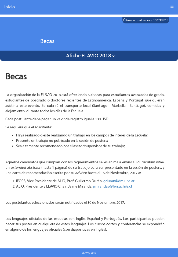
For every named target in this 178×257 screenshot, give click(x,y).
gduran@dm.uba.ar (119, 181)
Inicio (9, 6)
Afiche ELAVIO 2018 (90, 55)
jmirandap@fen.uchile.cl (112, 186)
